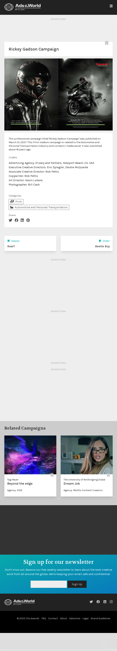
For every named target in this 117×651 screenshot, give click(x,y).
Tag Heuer (12, 479)
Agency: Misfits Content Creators (83, 490)
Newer (13, 241)
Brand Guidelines (100, 618)
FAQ (43, 618)
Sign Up (77, 584)
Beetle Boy (102, 246)
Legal (85, 618)
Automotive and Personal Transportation (39, 207)
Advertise (74, 618)
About (63, 618)
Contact (53, 618)
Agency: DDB (14, 490)
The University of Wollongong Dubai (84, 479)
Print (16, 201)
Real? (11, 246)
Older (104, 241)
